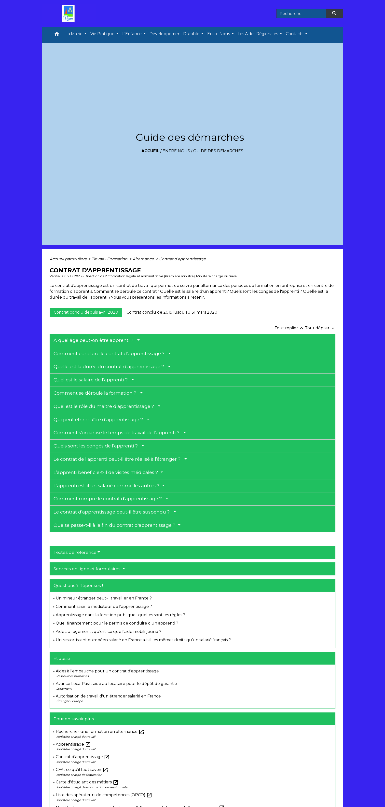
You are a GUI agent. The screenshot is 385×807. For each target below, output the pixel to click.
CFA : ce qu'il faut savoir (82, 769)
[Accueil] (69, 13)
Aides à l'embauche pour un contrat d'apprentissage (107, 671)
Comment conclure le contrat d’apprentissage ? (110, 353)
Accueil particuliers (68, 259)
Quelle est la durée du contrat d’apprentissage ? (110, 366)
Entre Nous (176, 151)
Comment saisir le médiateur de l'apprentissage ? (104, 606)
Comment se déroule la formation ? (96, 393)
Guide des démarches (218, 151)
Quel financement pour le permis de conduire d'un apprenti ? (117, 623)
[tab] (86, 312)
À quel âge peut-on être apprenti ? (95, 340)
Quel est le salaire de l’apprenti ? (92, 380)
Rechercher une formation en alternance (100, 731)
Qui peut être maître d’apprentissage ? (100, 419)
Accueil (150, 151)
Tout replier (290, 328)
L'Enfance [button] (132, 33)
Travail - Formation (110, 259)
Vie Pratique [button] (102, 33)
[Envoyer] (334, 13)
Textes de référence (75, 552)
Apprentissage (73, 744)
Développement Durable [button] (175, 33)
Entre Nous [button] (219, 33)
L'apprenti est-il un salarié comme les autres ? (107, 485)
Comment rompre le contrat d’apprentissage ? (109, 498)
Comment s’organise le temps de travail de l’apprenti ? (118, 432)
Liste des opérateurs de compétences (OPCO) (104, 795)
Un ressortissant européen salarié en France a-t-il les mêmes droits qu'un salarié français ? (143, 640)
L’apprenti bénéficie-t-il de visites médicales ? (106, 472)
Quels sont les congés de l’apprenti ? (97, 446)
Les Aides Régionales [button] (258, 33)
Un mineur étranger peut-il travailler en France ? (104, 598)
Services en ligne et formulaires (88, 568)
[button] (57, 35)
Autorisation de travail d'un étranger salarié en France (108, 696)
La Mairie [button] (74, 33)
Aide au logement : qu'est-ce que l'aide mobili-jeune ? (108, 631)
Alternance (144, 259)
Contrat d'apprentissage (182, 259)
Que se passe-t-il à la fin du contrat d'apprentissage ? (115, 525)
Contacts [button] (295, 33)
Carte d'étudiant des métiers (87, 782)
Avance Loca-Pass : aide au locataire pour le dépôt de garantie (116, 683)
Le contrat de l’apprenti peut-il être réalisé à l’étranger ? (118, 459)
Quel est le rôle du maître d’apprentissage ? (105, 406)
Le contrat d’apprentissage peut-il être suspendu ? (113, 512)
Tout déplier (320, 328)
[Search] (301, 13)
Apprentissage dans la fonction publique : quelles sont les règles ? (120, 614)
